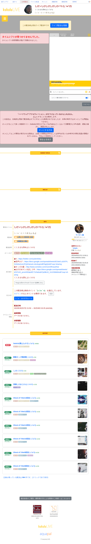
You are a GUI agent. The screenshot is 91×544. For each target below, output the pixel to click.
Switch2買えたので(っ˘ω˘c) (23, 343)
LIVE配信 (25, 2)
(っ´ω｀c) (39, 12)
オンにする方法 (45, 130)
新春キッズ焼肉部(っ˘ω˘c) (23, 357)
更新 (51, 294)
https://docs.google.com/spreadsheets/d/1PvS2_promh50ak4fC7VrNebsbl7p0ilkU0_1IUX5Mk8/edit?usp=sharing (41, 272)
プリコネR (25, 253)
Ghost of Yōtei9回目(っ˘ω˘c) (24, 452)
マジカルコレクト (37, 253)
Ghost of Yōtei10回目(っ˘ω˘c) (24, 439)
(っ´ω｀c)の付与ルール (23, 298)
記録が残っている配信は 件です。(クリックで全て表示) (26, 477)
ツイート (86, 104)
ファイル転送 (34, 2)
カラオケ (48, 253)
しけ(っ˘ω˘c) (18, 371)
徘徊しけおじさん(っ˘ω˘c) (23, 384)
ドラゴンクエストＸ (40, 373)
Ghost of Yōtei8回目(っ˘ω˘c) (24, 466)
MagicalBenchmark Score (29, 283)
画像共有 (54, 2)
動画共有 (64, 2)
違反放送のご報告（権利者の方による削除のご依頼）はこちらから (45, 498)
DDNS (75, 2)
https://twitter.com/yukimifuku (29, 259)
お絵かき (30, 455)
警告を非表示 (45, 140)
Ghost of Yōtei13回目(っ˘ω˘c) (24, 398)
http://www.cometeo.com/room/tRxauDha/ (42, 267)
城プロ (17, 253)
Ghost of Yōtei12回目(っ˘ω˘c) (24, 411)
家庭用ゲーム (34, 401)
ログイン (17, 294)
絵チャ (15, 2)
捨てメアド (4, 2)
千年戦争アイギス (24, 346)
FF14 (31, 373)
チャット (45, 2)
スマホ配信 (17, 387)
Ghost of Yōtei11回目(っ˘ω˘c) (24, 425)
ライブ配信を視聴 (59, 25)
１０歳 (45, 12)
